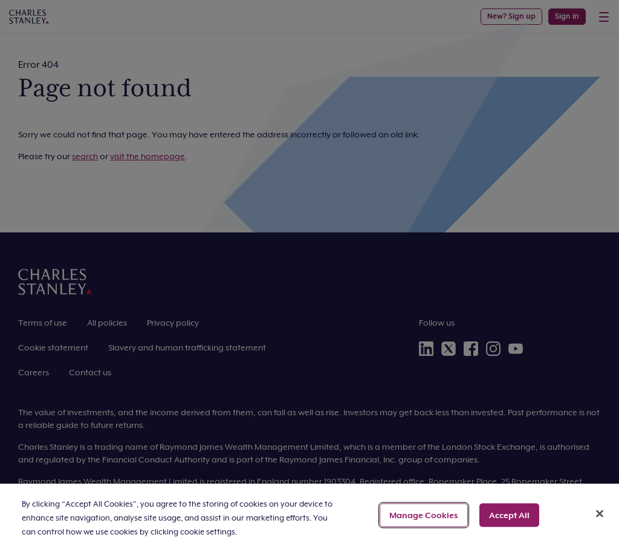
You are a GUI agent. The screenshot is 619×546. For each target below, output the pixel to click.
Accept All (509, 514)
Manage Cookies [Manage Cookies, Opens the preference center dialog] (423, 514)
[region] (309, 515)
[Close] (599, 513)
